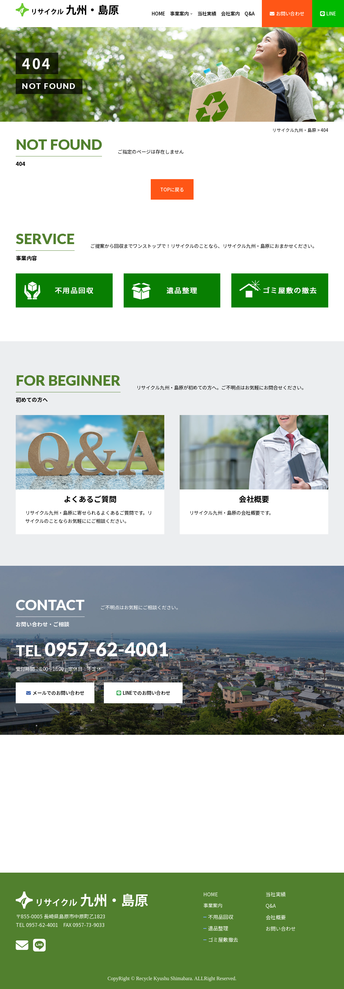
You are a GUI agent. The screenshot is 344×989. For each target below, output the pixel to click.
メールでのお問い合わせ (55, 710)
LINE (328, 13)
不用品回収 (220, 917)
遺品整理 (218, 928)
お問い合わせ (287, 13)
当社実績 (206, 13)
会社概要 (276, 917)
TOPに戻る (172, 189)
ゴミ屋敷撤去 (223, 939)
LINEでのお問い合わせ (143, 710)
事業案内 (181, 13)
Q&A (250, 13)
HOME (158, 13)
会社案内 (230, 13)
